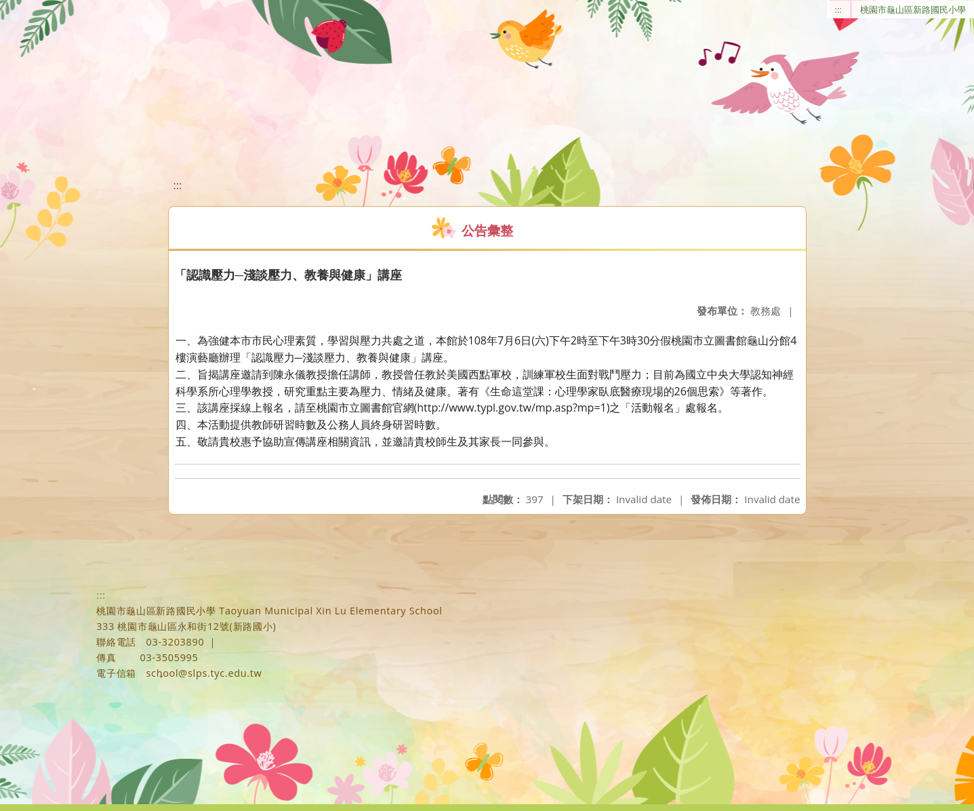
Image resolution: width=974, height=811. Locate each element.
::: (838, 9)
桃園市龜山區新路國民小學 (913, 9)
